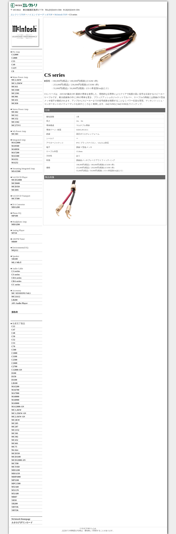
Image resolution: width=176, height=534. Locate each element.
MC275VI (15, 125)
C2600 (14, 363)
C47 (13, 329)
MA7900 (15, 393)
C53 (13, 343)
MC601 (14, 443)
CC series (15, 284)
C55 (13, 61)
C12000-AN (16, 370)
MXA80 (15, 493)
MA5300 (15, 156)
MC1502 (15, 122)
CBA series (16, 281)
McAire (14, 450)
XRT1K (14, 507)
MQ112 (14, 250)
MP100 (14, 216)
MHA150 (15, 473)
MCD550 (15, 453)
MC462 (14, 112)
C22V (14, 68)
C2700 (14, 366)
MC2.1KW (16, 80)
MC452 (14, 440)
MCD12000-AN (18, 460)
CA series (15, 271)
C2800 (14, 58)
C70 (13, 346)
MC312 (14, 115)
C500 (13, 349)
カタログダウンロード (22, 522)
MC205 (14, 423)
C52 (13, 339)
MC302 (14, 436)
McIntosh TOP (61, 14)
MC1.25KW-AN (18, 413)
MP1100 (15, 480)
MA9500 (15, 146)
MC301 (14, 433)
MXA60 (15, 487)
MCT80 (14, 463)
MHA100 (15, 470)
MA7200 (15, 152)
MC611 (14, 86)
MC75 (14, 446)
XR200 (14, 503)
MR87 (14, 497)
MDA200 (15, 207)
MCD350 (15, 186)
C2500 (14, 360)
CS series (15, 274)
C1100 (14, 356)
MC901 (14, 96)
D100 (13, 373)
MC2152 (15, 430)
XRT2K (14, 510)
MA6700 (15, 390)
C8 (12, 71)
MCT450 (15, 467)
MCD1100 (16, 457)
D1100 (14, 380)
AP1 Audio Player (19, 303)
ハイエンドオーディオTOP (39, 14)
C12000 (14, 54)
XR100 (14, 259)
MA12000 (15, 142)
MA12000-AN (17, 406)
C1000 (14, 353)
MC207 (14, 426)
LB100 (14, 383)
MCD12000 (16, 180)
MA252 (14, 162)
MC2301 (15, 93)
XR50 (14, 500)
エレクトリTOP (18, 14)
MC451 (14, 100)
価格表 (14, 312)
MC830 (14, 103)
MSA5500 (15, 171)
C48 (13, 333)
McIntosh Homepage (20, 519)
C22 (13, 326)
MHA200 (15, 224)
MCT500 (15, 198)
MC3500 (15, 90)
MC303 (14, 134)
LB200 (14, 300)
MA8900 (15, 400)
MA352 (14, 159)
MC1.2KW (16, 410)
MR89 (14, 241)
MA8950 (15, 149)
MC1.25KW (16, 83)
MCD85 (15, 190)
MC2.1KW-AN (18, 416)
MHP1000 (16, 477)
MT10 (14, 233)
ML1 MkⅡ (16, 262)
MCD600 (15, 183)
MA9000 (15, 403)
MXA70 (15, 490)
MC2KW (15, 420)
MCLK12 (15, 296)
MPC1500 (15, 483)
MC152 (14, 118)
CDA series (16, 278)
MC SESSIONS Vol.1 (21, 293)
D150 (13, 376)
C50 (13, 336)
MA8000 (15, 396)
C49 (13, 64)
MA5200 (15, 386)
